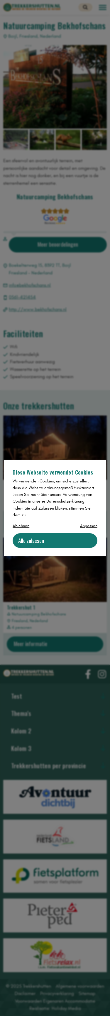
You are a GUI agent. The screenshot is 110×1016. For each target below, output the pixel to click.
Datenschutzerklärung (65, 501)
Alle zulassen (31, 540)
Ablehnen (21, 525)
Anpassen (88, 525)
